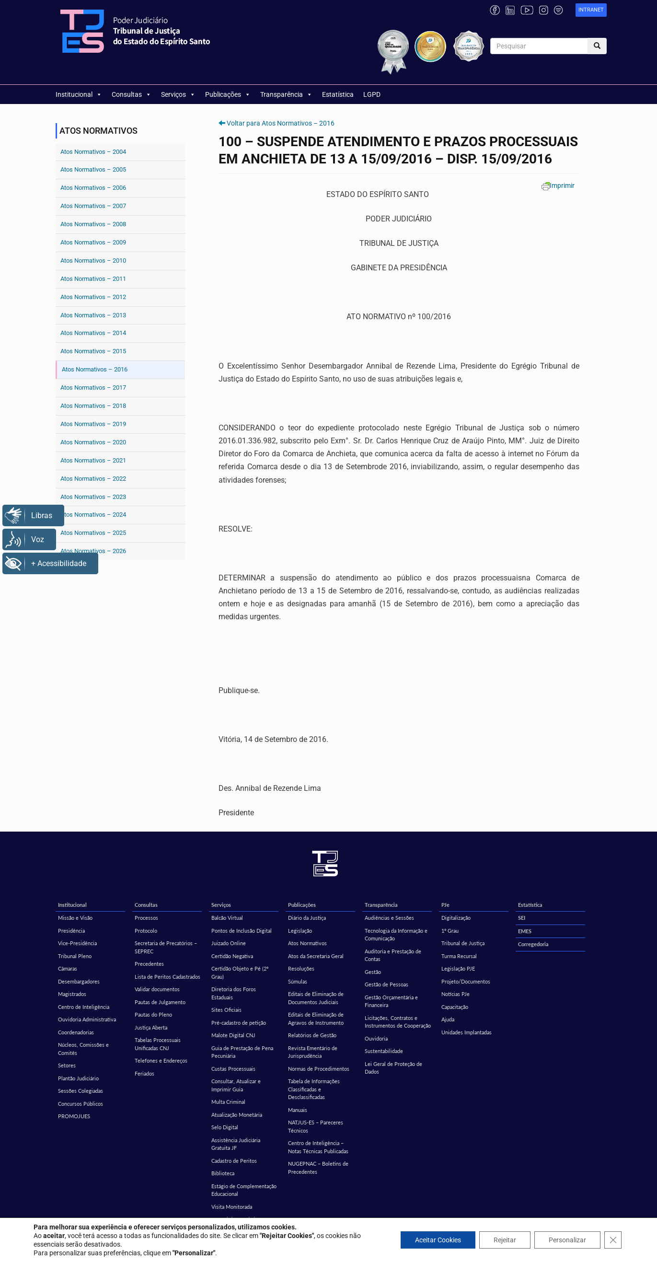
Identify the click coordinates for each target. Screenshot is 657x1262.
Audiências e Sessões (389, 918)
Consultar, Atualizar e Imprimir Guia (236, 1085)
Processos (146, 918)
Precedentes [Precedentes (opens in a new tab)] (149, 964)
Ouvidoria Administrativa (87, 1019)
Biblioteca (222, 1173)
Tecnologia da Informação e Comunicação (396, 934)
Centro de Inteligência (83, 1007)
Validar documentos (157, 989)
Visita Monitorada (231, 1207)
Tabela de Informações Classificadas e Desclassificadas (314, 1089)
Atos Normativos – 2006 (93, 187)
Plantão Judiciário (78, 1078)
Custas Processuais (233, 1068)
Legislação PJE (458, 968)
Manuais (297, 1110)
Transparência (286, 94)
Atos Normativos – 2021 (93, 460)
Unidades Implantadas (466, 1032)
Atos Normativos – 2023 (93, 496)
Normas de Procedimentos (318, 1068)
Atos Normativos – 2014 (93, 332)
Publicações (228, 94)
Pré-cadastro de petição (238, 1022)
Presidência (71, 930)
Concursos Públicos (80, 1103)
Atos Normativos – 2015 (93, 351)
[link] (591, 10)
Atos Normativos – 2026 (93, 551)
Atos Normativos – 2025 (93, 532)
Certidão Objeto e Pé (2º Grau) (239, 972)
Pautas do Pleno (153, 1014)
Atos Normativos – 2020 (93, 442)
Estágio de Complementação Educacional (244, 1190)
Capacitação (454, 1007)
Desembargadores (79, 981)
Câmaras (67, 968)
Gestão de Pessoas (386, 984)
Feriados (144, 1073)
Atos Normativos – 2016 (94, 369)
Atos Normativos (307, 943)
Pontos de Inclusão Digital (241, 930)
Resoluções (301, 968)
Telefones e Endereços (161, 1060)
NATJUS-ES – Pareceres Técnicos (315, 1126)
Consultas (131, 94)
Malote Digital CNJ (233, 1035)
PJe (445, 905)
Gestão (373, 972)
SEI (521, 918)
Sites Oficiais (226, 1010)
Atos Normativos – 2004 (93, 151)
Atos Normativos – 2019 (93, 424)
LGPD (371, 94)
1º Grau (450, 930)
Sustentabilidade (384, 1051)
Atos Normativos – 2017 (93, 387)
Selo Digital (224, 1127)
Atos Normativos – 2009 (93, 242)
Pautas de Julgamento (160, 1002)
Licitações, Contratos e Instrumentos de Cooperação (398, 1022)
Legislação (300, 930)
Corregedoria (533, 944)
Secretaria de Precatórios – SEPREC (166, 947)
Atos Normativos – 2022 (93, 478)
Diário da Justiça (307, 918)
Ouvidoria (376, 1038)
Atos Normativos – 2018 (93, 405)
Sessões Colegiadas (80, 1091)
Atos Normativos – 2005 (93, 169)
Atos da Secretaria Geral (316, 956)
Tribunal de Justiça (462, 943)
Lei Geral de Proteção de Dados (393, 1068)
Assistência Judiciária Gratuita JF (235, 1144)
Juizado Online (228, 943)
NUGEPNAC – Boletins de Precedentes (318, 1167)
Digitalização (456, 918)
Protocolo (146, 930)
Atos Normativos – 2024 (93, 514)
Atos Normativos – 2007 (93, 205)
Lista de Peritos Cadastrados (167, 976)
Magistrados (72, 994)
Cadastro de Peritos (234, 1161)
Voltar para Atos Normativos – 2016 (280, 123)
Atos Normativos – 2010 (93, 260)
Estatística (338, 94)
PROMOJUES (74, 1116)
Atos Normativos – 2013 (93, 315)
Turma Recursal (459, 956)
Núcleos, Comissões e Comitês (83, 1049)
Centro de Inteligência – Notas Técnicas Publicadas (318, 1147)
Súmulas (297, 981)
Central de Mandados (235, 1219)
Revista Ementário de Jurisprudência (312, 1052)
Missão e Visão (75, 918)
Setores (67, 1065)
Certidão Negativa (232, 956)
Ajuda (447, 1019)
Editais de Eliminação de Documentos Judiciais (316, 998)
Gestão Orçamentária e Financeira (391, 1001)
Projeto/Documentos (465, 981)
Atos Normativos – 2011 (93, 278)
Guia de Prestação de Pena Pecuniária (242, 1052)
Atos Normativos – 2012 (93, 297)
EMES (524, 931)
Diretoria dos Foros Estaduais (233, 993)
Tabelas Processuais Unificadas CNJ (158, 1044)
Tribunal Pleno (75, 956)
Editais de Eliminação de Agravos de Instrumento (316, 1018)
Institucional (79, 94)
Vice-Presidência (77, 943)
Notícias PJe (455, 994)
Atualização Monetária (236, 1114)
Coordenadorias (76, 1032)
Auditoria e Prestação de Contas (393, 955)
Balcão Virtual (227, 918)
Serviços (178, 94)
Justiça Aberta (151, 1027)
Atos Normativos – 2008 (93, 224)
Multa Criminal (228, 1102)
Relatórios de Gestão (312, 1035)
